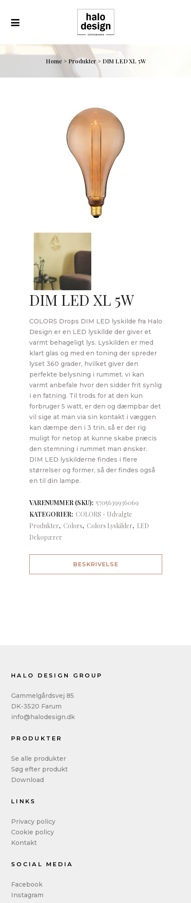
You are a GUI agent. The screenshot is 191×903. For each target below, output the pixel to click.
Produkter (82, 61)
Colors (72, 526)
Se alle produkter (38, 759)
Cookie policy (32, 832)
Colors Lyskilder (110, 526)
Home (54, 61)
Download (27, 780)
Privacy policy (33, 821)
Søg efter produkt (39, 769)
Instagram (27, 895)
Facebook (27, 884)
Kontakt (24, 843)
